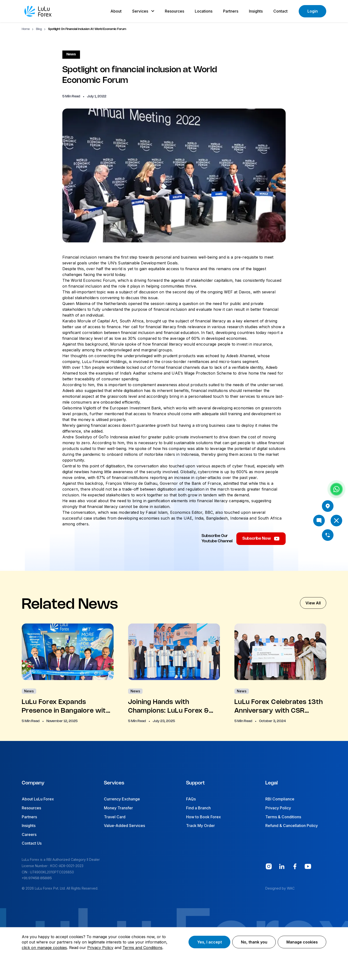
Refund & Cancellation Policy (291, 825)
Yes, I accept (209, 942)
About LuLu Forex (38, 799)
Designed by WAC (280, 888)
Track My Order (200, 825)
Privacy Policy (278, 807)
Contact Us (32, 843)
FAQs (191, 799)
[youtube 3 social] (307, 866)
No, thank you (254, 942)
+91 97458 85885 (37, 878)
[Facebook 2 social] (294, 866)
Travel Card (114, 816)
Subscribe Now (261, 539)
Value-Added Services (124, 825)
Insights (29, 825)
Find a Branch (198, 807)
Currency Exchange (122, 799)
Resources (31, 807)
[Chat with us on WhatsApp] (336, 489)
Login (312, 11)
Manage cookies (302, 942)
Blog (39, 29)
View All (313, 603)
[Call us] (328, 535)
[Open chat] (319, 520)
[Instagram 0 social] (268, 866)
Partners (29, 816)
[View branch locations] (328, 506)
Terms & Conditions (283, 816)
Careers (29, 834)
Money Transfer (118, 807)
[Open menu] (336, 520)
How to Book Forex (203, 816)
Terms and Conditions (142, 947)
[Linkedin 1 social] (281, 866)
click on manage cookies (44, 947)
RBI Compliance (279, 799)
